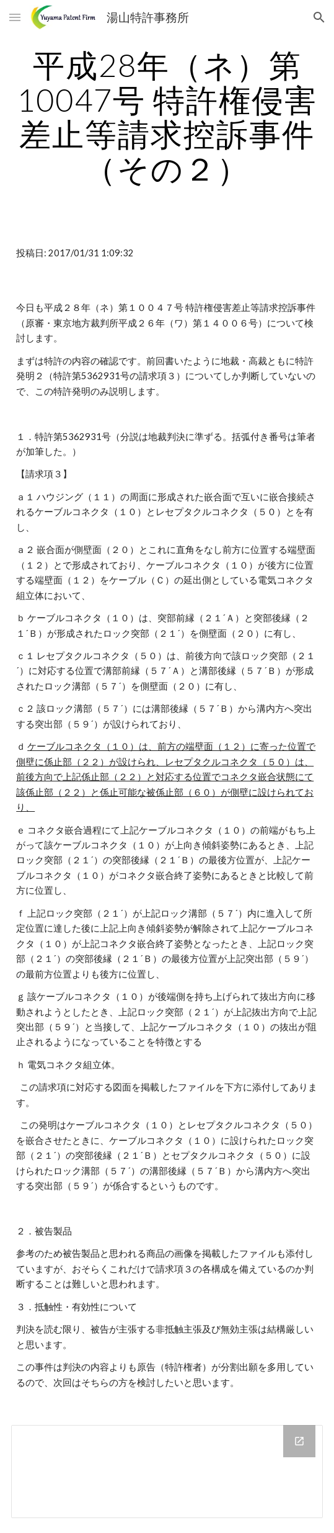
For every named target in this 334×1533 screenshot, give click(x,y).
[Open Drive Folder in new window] (299, 1441)
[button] (15, 17)
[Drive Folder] (167, 1471)
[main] (167, 117)
